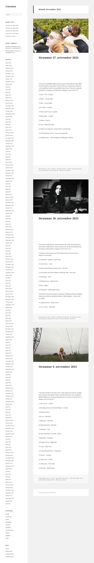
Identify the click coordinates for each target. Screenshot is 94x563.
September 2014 (10, 434)
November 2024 (10, 108)
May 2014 (8, 444)
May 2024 (8, 124)
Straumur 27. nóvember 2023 (59, 57)
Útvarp (7, 533)
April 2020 (8, 253)
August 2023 (9, 149)
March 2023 (9, 162)
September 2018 (10, 304)
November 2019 (10, 267)
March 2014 (9, 450)
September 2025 (10, 81)
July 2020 (8, 245)
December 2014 (10, 425)
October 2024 (9, 111)
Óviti (53, 480)
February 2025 (9, 100)
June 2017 (8, 345)
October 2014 (9, 431)
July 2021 (8, 216)
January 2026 (9, 71)
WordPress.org (9, 556)
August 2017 (9, 339)
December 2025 (10, 73)
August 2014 (9, 436)
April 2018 (8, 318)
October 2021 (9, 208)
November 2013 (10, 460)
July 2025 (8, 87)
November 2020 (10, 237)
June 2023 (8, 154)
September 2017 (10, 337)
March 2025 (9, 97)
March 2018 (9, 321)
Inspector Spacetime (47, 318)
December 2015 (10, 393)
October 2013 (9, 463)
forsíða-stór (9, 516)
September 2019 (10, 272)
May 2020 (8, 251)
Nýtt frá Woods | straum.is (13, 51)
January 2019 (9, 294)
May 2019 (8, 283)
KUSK (81, 478)
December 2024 (10, 106)
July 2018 (8, 310)
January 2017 (9, 358)
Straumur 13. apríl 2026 (12, 30)
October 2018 (9, 302)
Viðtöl (7, 538)
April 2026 (8, 63)
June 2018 (8, 313)
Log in (7, 548)
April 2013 (8, 479)
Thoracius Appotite (53, 170)
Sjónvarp (8, 525)
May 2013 (8, 477)
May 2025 (8, 92)
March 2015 (9, 417)
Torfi (59, 318)
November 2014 (10, 428)
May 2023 (8, 157)
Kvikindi (40, 480)
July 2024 (8, 119)
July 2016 (8, 374)
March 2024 (9, 130)
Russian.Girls (45, 170)
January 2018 (9, 326)
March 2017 (9, 353)
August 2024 (9, 116)
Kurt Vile (56, 318)
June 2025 (8, 89)
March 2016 (9, 385)
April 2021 (8, 224)
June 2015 (8, 409)
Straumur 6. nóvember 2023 (58, 366)
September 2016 (10, 369)
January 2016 (9, 390)
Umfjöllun (8, 527)
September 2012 (10, 498)
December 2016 (10, 361)
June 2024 (8, 122)
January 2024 (9, 135)
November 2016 (10, 364)
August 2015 (9, 404)
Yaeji (62, 318)
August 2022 (9, 181)
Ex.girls (69, 169)
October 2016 (9, 366)
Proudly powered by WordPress (47, 492)
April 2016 (8, 382)
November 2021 (10, 205)
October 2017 (9, 334)
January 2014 (9, 455)
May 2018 (8, 315)
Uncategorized (9, 530)
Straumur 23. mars (11, 36)
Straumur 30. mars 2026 (12, 33)
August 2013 (9, 468)
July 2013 (8, 471)
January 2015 (9, 423)
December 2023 (10, 138)
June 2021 (8, 218)
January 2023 (9, 167)
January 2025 (9, 103)
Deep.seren (74, 317)
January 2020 (9, 261)
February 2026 (9, 68)
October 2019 (9, 270)
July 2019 (8, 278)
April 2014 (8, 447)
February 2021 (9, 229)
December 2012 (10, 490)
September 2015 (10, 401)
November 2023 (10, 140)
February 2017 (9, 356)
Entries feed (9, 551)
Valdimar (8, 535)
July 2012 (8, 503)
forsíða (7, 514)
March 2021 (9, 227)
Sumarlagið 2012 (17, 48)
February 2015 (9, 420)
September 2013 (10, 466)
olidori (54, 169)
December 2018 (10, 296)
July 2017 (8, 342)
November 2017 (10, 331)
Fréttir (7, 519)
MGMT (44, 480)
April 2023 (8, 159)
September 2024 (10, 114)
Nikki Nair (49, 480)
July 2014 (8, 439)
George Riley (75, 169)
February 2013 (9, 485)
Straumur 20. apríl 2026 (12, 28)
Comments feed (10, 554)
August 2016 (9, 372)
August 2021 (9, 213)
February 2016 (9, 388)
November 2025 (10, 76)
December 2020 (10, 235)
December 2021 (10, 202)
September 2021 (10, 210)
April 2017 (8, 350)
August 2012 (9, 501)
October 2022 (9, 175)
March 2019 (9, 288)
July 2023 (8, 151)
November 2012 (10, 493)
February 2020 (9, 259)
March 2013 (9, 482)
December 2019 (10, 264)
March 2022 (9, 194)
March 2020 (9, 256)
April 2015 (8, 415)
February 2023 (9, 165)
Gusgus (77, 478)
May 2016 (8, 380)
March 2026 (9, 65)
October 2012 (9, 495)
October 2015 (9, 399)
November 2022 (10, 173)
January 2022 (9, 200)
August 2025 (9, 84)
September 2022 (10, 178)
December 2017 (10, 329)
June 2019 (8, 280)
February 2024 (9, 132)
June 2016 (8, 377)
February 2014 (9, 452)
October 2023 (9, 143)
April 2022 (8, 192)
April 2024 (8, 127)
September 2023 (10, 146)
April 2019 (8, 286)
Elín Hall (73, 478)
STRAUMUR (11, 6)
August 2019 (9, 275)
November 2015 (10, 396)
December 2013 (10, 458)
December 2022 (10, 170)
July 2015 (8, 407)
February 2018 (9, 323)
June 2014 (8, 442)
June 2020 (8, 248)
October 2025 (9, 79)
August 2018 (9, 307)
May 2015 (8, 412)
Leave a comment (65, 170)
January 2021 (9, 232)
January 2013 (9, 487)
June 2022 (8, 186)
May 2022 (8, 189)
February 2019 (9, 291)
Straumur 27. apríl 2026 (12, 25)
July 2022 (8, 183)
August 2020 (9, 243)
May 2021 (8, 221)
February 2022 (9, 197)
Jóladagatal (8, 522)
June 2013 (8, 474)
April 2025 (8, 95)
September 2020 (10, 240)
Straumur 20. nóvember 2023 (59, 218)
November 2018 (10, 299)
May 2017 (8, 347)
